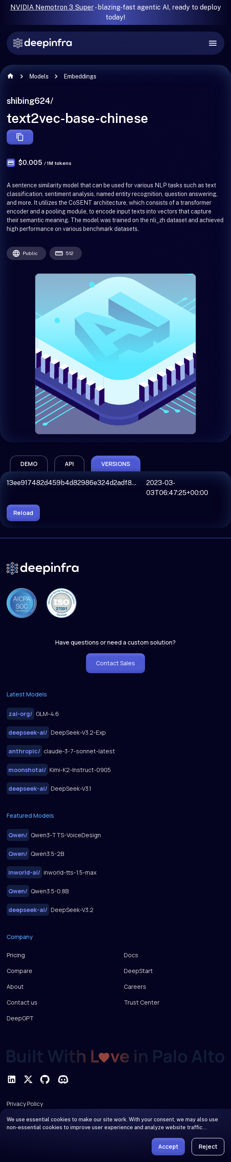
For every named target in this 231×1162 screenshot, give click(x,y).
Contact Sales (115, 663)
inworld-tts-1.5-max (51, 872)
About (15, 986)
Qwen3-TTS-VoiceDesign (54, 835)
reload (23, 513)
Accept (168, 1146)
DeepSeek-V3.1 (49, 788)
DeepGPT (20, 1018)
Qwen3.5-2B (35, 854)
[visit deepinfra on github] (45, 1079)
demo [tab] (28, 464)
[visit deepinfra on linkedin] (11, 1079)
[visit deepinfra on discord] (63, 1079)
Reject (208, 1146)
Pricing (16, 955)
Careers (135, 986)
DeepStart (138, 971)
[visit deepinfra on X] (28, 1079)
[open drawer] (213, 43)
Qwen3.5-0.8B (38, 891)
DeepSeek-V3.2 (50, 910)
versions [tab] (115, 464)
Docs (131, 955)
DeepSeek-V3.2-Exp (56, 732)
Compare (19, 971)
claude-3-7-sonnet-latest (61, 751)
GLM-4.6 (33, 714)
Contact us (22, 1002)
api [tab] (69, 464)
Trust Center (142, 1002)
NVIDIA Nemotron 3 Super (52, 7)
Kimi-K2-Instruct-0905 (59, 770)
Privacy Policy (25, 1104)
